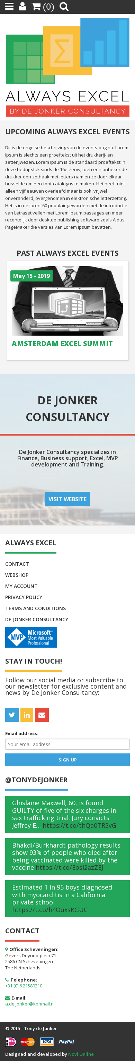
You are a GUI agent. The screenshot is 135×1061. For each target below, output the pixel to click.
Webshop (16, 575)
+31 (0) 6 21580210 (23, 986)
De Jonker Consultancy (36, 619)
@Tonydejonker (36, 779)
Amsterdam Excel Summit (62, 343)
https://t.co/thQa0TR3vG (79, 825)
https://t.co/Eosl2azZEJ (69, 867)
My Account (21, 586)
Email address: (21, 733)
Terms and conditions (35, 608)
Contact (17, 564)
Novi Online (81, 1054)
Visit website (67, 499)
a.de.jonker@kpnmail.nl (30, 1004)
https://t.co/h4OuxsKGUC (50, 910)
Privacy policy (23, 597)
